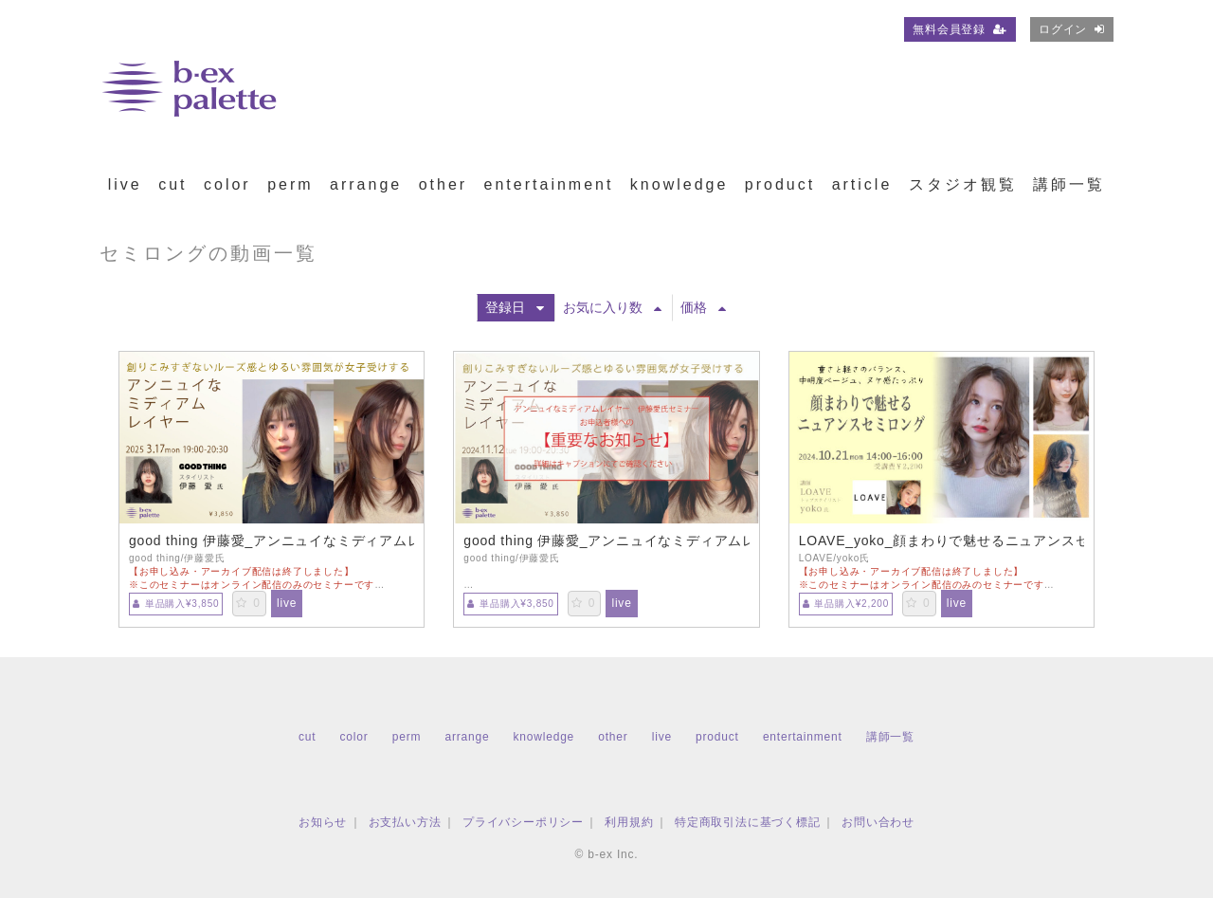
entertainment (549, 184)
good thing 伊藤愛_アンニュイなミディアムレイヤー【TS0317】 (271, 540)
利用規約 (629, 822)
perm (290, 184)
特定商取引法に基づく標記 (748, 822)
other (443, 184)
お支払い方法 (405, 822)
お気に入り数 (612, 307)
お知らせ (323, 822)
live (125, 184)
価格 (703, 307)
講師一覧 (1069, 184)
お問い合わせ (878, 822)
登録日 (514, 307)
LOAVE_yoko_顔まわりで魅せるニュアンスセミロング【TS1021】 (941, 540)
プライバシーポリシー (523, 822)
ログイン (1072, 29)
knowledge (679, 184)
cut (172, 184)
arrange (366, 184)
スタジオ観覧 (963, 184)
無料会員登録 (960, 29)
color (227, 184)
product (780, 184)
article (862, 184)
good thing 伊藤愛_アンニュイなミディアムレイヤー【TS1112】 (606, 540)
